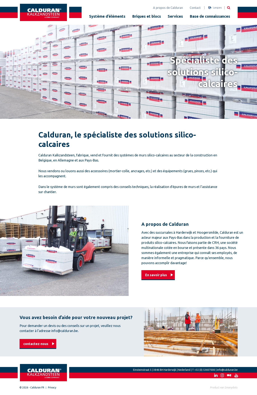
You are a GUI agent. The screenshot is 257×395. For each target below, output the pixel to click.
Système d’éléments (107, 16)
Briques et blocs (146, 16)
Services (175, 16)
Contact (195, 7)
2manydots (231, 387)
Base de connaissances (210, 16)
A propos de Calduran (168, 7)
